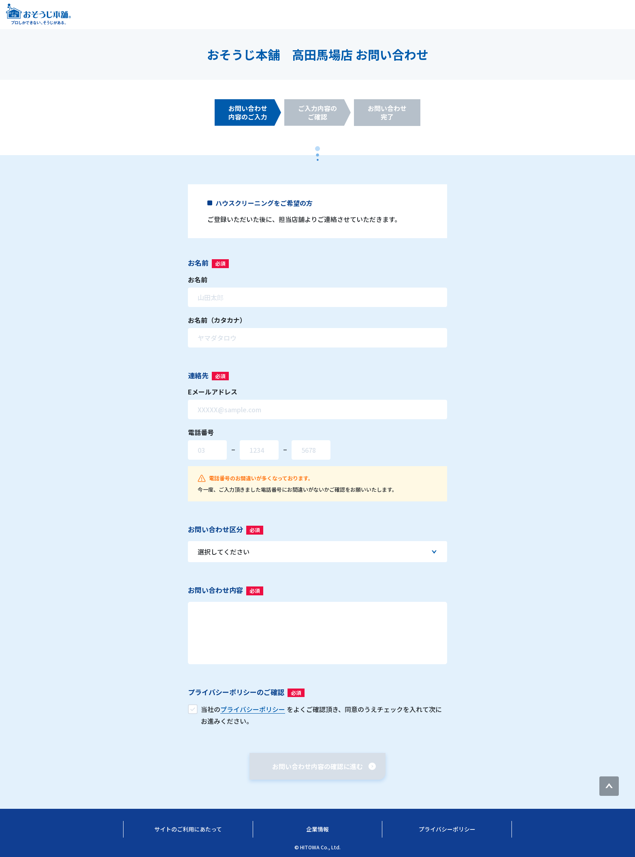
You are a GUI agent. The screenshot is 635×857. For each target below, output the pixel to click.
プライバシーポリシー (447, 829)
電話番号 (201, 432)
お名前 (197, 279)
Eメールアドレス (212, 392)
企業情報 (317, 829)
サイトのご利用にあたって (188, 829)
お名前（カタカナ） (217, 320)
